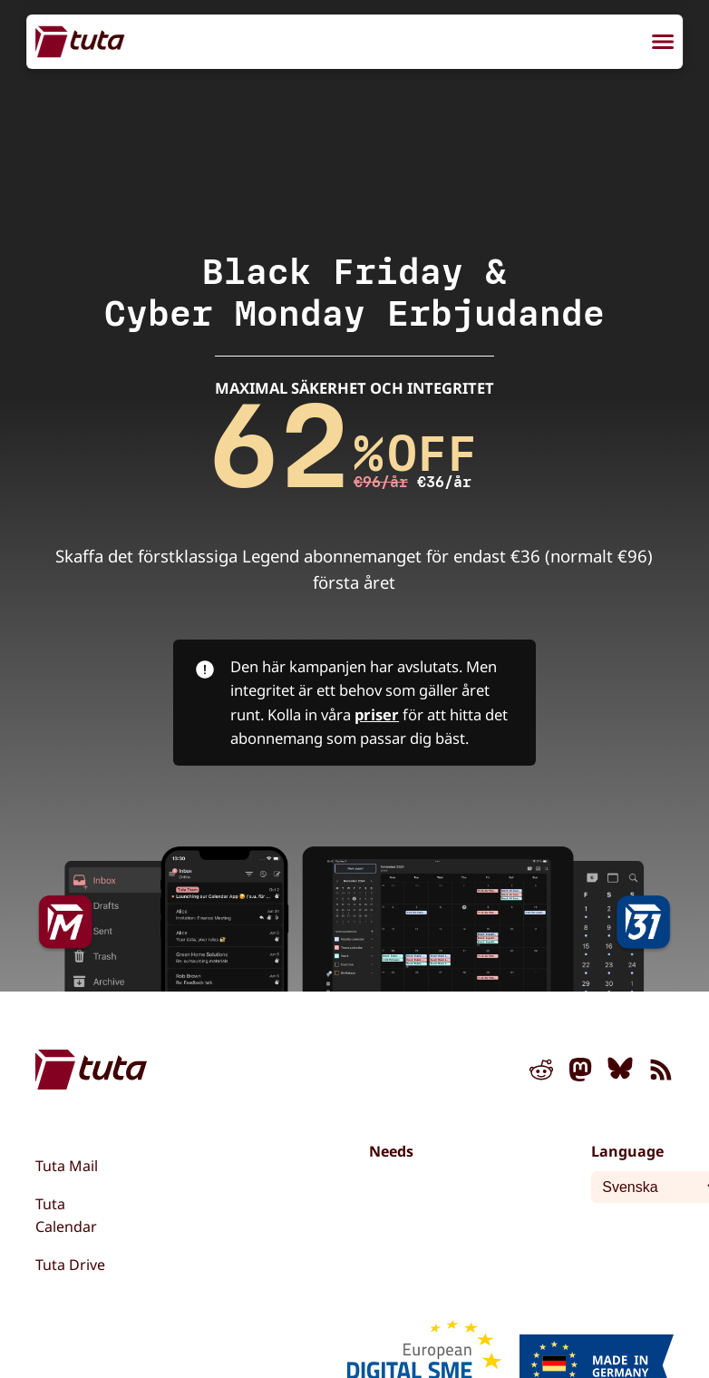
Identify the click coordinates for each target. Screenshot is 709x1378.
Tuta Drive (70, 1265)
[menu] (663, 44)
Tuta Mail (66, 1166)
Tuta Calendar (66, 1215)
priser (376, 714)
